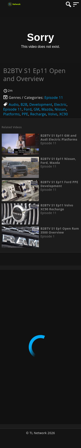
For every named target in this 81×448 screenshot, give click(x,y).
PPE (25, 114)
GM (37, 109)
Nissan (60, 109)
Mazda (47, 109)
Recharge (38, 114)
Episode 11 (53, 97)
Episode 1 (47, 236)
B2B (24, 104)
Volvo (52, 114)
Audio (14, 104)
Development (40, 104)
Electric (60, 104)
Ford (28, 109)
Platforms (11, 114)
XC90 (63, 114)
